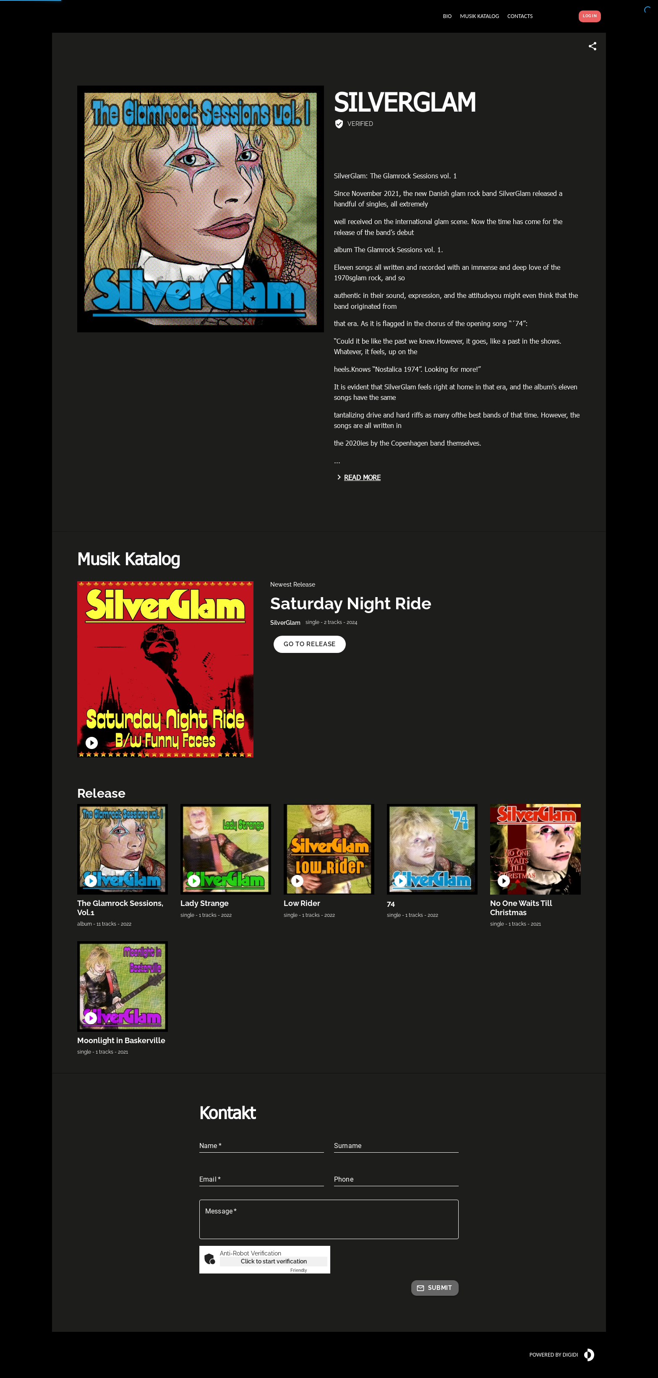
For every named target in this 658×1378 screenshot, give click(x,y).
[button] (310, 644)
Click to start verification (274, 1261)
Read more (357, 477)
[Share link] (592, 46)
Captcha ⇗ (308, 1270)
